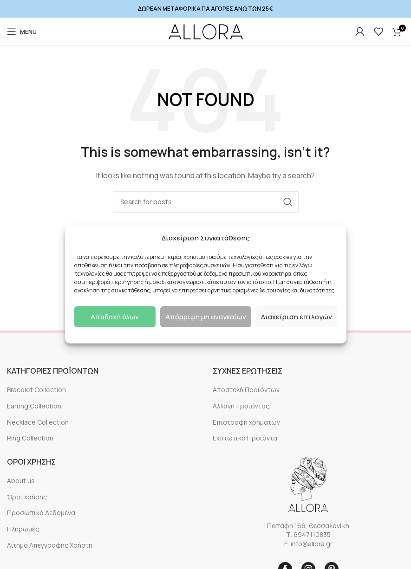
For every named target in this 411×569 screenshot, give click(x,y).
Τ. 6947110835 (308, 534)
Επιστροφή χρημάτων (246, 422)
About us (21, 480)
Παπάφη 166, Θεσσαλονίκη (308, 525)
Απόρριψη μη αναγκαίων (205, 317)
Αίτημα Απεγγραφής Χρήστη (49, 545)
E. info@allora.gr (308, 543)
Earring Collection (34, 405)
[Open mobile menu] (21, 31)
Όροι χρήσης (27, 496)
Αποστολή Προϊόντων (246, 389)
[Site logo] (206, 32)
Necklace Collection (38, 422)
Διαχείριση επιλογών (296, 317)
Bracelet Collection (36, 389)
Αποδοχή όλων (115, 317)
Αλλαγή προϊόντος (241, 405)
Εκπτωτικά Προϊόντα (245, 437)
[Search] (206, 202)
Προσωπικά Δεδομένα (41, 512)
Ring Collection (30, 437)
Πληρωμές (23, 528)
